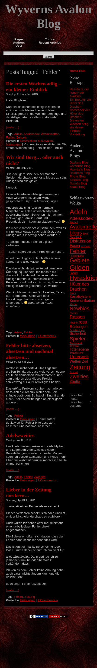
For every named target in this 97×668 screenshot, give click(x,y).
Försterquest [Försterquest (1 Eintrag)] (77, 255)
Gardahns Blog (80, 166)
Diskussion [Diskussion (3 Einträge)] (80, 241)
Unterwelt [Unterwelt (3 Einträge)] (79, 356)
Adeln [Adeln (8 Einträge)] (78, 212)
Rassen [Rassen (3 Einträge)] (77, 316)
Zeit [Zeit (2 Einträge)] (85, 361)
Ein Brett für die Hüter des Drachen (80, 103)
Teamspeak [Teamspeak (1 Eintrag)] (76, 343)
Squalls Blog (78, 183)
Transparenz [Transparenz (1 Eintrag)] (76, 353)
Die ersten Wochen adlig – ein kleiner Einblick (80, 126)
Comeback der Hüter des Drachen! (80, 113)
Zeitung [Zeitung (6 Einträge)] (80, 367)
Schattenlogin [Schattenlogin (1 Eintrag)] (77, 330)
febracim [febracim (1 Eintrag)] (85, 246)
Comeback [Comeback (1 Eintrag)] (75, 237)
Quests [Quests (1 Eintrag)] (74, 313)
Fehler (10, 137)
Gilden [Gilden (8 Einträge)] (79, 267)
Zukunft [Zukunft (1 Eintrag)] (74, 372)
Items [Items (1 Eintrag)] (73, 293)
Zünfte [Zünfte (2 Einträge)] (75, 382)
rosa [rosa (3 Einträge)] (82, 322)
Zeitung (21, 137)
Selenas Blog (79, 180)
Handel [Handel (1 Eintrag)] (74, 273)
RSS (82, 71)
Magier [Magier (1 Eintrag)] (73, 304)
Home (74, 71)
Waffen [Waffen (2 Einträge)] (75, 361)
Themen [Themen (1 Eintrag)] (74, 346)
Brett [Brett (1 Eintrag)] (85, 233)
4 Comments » (48, 600)
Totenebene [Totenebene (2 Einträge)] (79, 349)
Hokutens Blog (80, 173)
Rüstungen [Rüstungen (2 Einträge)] (78, 327)
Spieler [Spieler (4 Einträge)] (78, 339)
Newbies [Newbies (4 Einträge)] (79, 308)
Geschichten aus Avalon (36, 141)
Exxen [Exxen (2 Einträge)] (75, 246)
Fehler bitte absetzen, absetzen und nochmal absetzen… (29, 351)
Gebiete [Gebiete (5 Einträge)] (80, 260)
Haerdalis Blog (80, 169)
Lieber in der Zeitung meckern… (28, 493)
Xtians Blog (77, 187)
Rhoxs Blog (77, 176)
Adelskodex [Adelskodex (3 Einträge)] (81, 218)
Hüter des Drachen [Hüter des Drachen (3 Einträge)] (79, 286)
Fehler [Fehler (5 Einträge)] (78, 251)
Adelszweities (20, 435)
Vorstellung (77, 134)
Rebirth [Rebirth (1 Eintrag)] (74, 322)
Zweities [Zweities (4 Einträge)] (79, 376)
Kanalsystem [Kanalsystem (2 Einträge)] (80, 296)
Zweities (39, 477)
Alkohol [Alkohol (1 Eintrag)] (74, 222)
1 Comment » (47, 336)
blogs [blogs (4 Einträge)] (76, 233)
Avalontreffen (50, 134)
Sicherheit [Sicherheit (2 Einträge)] (78, 334)
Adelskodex (31, 134)
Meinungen (13, 144)
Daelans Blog (79, 162)
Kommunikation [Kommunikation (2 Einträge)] (82, 301)
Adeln (18, 134)
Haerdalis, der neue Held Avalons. (79, 92)
